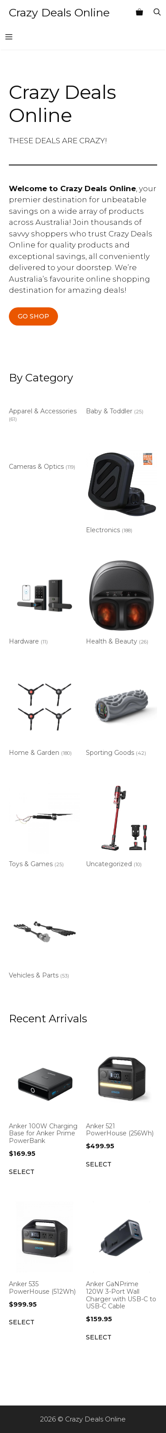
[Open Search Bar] (157, 12)
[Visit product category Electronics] (121, 493)
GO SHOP (33, 316)
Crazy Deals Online (59, 12)
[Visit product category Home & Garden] (44, 715)
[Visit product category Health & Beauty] (121, 604)
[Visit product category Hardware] (44, 604)
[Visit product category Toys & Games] (44, 827)
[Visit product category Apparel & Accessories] (44, 409)
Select (22, 1172)
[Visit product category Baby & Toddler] (121, 406)
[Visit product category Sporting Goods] (121, 715)
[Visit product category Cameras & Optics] (44, 461)
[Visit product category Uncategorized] (121, 827)
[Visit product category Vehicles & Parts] (44, 938)
